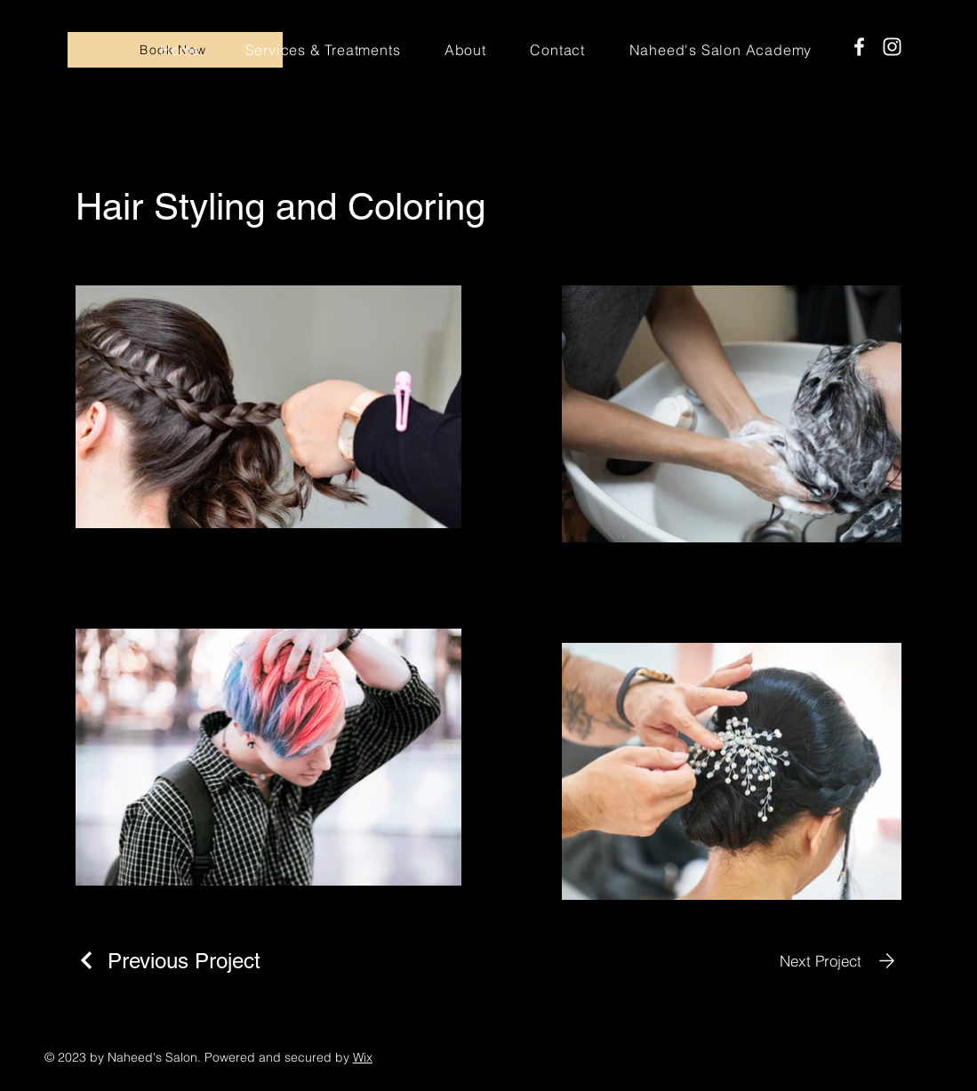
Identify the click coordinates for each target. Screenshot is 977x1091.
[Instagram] (892, 47)
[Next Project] (840, 960)
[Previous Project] (168, 960)
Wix (362, 1057)
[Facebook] (859, 47)
